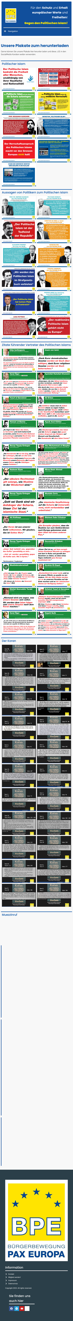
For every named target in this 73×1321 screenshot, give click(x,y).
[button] (10, 30)
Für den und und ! (49, 12)
